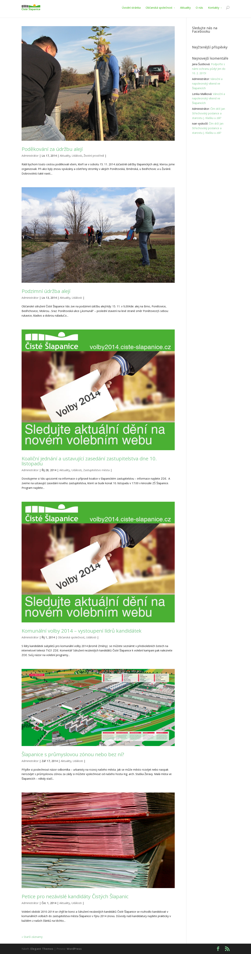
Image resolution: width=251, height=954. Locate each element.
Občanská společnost (159, 7)
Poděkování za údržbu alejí (52, 149)
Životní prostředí (94, 155)
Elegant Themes (41, 949)
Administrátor (30, 155)
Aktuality (185, 7)
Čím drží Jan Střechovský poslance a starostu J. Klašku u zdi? (208, 113)
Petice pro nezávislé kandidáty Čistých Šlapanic (75, 896)
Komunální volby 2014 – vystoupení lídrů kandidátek (82, 630)
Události (77, 155)
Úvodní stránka (131, 7)
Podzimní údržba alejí (46, 291)
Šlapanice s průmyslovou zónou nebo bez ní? (73, 754)
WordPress (74, 949)
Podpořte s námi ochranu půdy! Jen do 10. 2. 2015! (208, 68)
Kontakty (213, 7)
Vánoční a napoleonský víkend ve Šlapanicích (207, 83)
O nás (199, 7)
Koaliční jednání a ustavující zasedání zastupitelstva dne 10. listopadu (89, 461)
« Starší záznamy (32, 937)
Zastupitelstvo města (96, 470)
